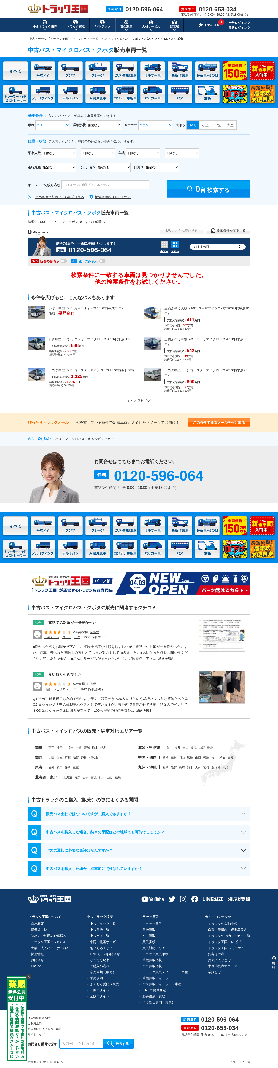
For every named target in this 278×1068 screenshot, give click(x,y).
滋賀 (76, 757)
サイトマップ (36, 1034)
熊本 (190, 767)
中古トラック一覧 (103, 924)
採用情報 (37, 954)
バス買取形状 (152, 966)
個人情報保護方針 (39, 1018)
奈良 (84, 757)
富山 (186, 747)
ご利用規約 (35, 1023)
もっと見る (139, 400)
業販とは (214, 972)
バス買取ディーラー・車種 (161, 984)
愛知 (51, 767)
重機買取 (148, 930)
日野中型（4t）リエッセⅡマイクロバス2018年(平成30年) (91, 339)
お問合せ (37, 960)
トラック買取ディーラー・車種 (165, 972)
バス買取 (148, 936)
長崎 (182, 767)
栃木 (95, 747)
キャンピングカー (101, 439)
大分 (198, 767)
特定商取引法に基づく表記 (44, 1029)
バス (57, 222)
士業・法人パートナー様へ (50, 948)
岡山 (182, 757)
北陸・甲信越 (149, 747)
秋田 (102, 777)
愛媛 (222, 757)
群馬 (103, 747)
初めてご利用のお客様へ (48, 936)
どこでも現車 (99, 960)
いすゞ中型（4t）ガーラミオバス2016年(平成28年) (86, 308)
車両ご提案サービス (104, 942)
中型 (218, 125)
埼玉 (71, 747)
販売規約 (96, 978)
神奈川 (61, 747)
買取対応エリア (153, 948)
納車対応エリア (101, 948)
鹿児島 (215, 767)
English (36, 966)
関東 (38, 747)
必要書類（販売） (103, 972)
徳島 (206, 757)
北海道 (67, 777)
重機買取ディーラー (157, 978)
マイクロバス (75, 439)
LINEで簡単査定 (154, 990)
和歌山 (93, 757)
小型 (205, 125)
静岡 (68, 767)
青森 (77, 777)
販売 (38, 622)
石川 (169, 747)
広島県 (94, 632)
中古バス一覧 (99, 936)
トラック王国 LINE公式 (225, 942)
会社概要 (37, 924)
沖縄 (225, 767)
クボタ (73, 222)
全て (193, 125)
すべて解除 (93, 222)
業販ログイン (238, 27)
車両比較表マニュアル (224, 966)
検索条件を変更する (228, 230)
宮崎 (206, 767)
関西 (38, 757)
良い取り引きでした (65, 674)
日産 (47, 689)
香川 (214, 757)
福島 (118, 777)
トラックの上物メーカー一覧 (229, 936)
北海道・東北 (46, 777)
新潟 (194, 747)
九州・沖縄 (147, 767)
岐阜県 (91, 684)
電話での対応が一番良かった (72, 623)
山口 (198, 757)
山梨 (202, 747)
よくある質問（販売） (106, 984)
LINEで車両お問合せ (105, 954)
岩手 (85, 777)
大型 (230, 125)
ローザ (66, 637)
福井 (177, 747)
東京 (51, 747)
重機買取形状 (152, 960)
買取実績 (148, 942)
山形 (110, 777)
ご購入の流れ (99, 966)
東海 (38, 767)
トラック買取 (152, 924)
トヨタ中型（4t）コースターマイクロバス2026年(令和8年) (91, 370)
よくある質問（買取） (158, 1002)
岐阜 (60, 767)
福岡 (166, 767)
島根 (174, 757)
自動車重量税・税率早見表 (227, 930)
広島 (190, 757)
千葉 (79, 747)
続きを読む (166, 658)
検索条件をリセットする (113, 197)
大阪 (51, 757)
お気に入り (209, 25)
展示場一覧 (39, 930)
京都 (68, 757)
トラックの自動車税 (222, 924)
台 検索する (208, 189)
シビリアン (60, 689)
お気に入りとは (219, 960)
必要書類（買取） (155, 996)
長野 (210, 747)
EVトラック (103, 24)
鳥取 (166, 757)
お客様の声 (216, 954)
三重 (76, 767)
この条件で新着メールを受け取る (59, 197)
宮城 (94, 777)
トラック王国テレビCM (48, 942)
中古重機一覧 (99, 930)
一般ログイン (238, 23)
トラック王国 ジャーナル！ (228, 948)
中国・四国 (147, 757)
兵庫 (60, 757)
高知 (230, 757)
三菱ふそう (51, 637)
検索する (118, 1044)
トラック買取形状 (155, 954)
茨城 (87, 747)
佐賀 (174, 767)
